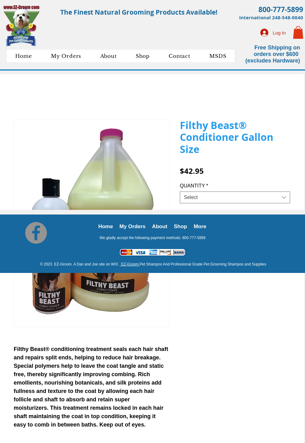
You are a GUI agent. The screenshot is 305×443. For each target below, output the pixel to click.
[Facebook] (36, 233)
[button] (298, 32)
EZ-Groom (130, 264)
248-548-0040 (287, 17)
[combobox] (235, 197)
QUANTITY (194, 185)
